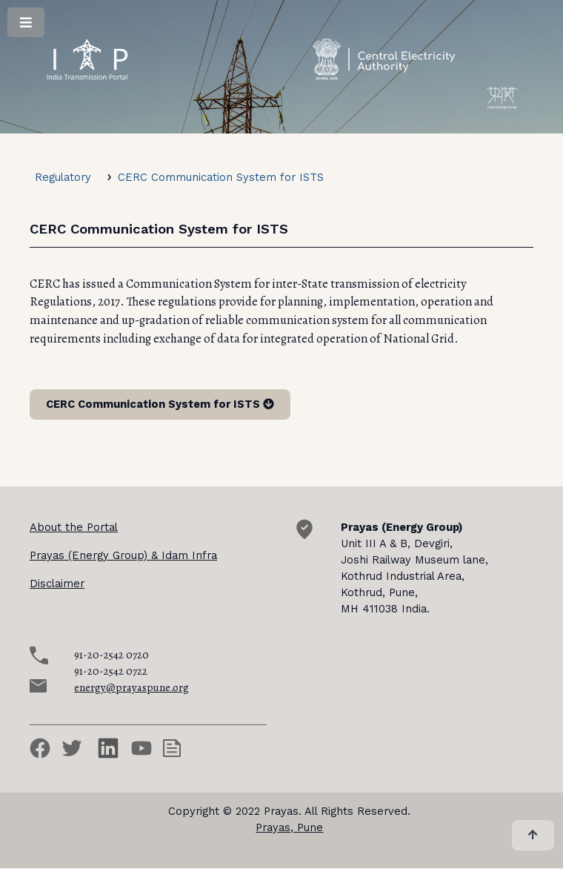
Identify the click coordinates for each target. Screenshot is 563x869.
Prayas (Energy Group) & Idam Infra (123, 555)
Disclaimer (57, 583)
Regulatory (63, 177)
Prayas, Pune (289, 827)
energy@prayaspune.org (131, 687)
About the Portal (74, 527)
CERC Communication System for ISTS (221, 177)
